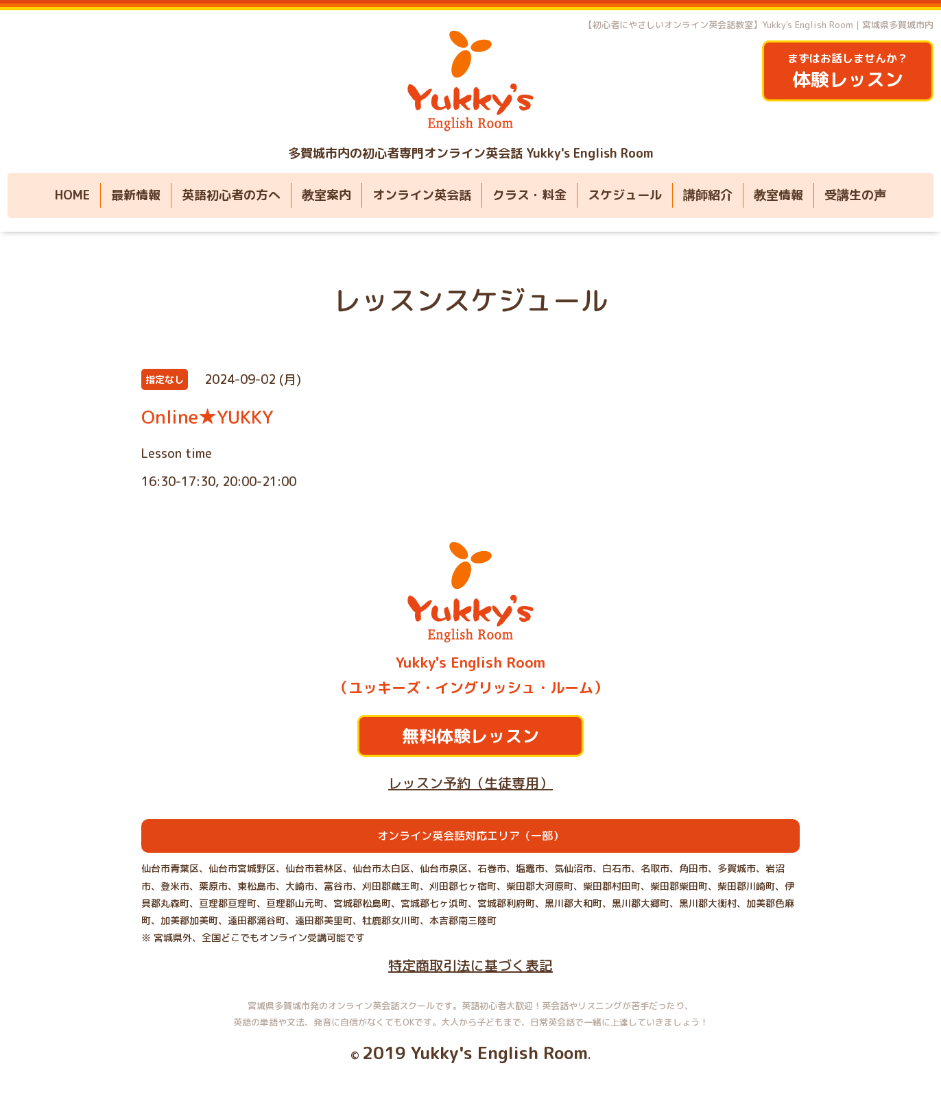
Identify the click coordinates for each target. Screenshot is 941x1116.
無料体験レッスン (470, 736)
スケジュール (625, 195)
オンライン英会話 (421, 195)
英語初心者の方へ (231, 195)
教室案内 (326, 195)
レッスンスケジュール (470, 300)
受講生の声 (855, 195)
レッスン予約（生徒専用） (470, 782)
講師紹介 (707, 195)
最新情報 (135, 195)
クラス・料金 (529, 195)
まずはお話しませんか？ (848, 72)
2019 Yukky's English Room (475, 1053)
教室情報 (778, 195)
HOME (72, 195)
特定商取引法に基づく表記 (470, 965)
